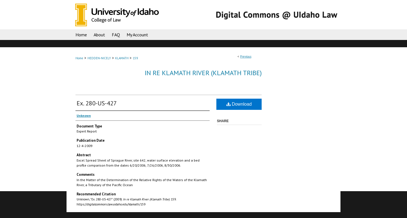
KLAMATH (122, 58)
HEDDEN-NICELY (99, 58)
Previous (245, 56)
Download (239, 104)
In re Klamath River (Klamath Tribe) (203, 72)
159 (135, 58)
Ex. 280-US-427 (97, 103)
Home (79, 58)
